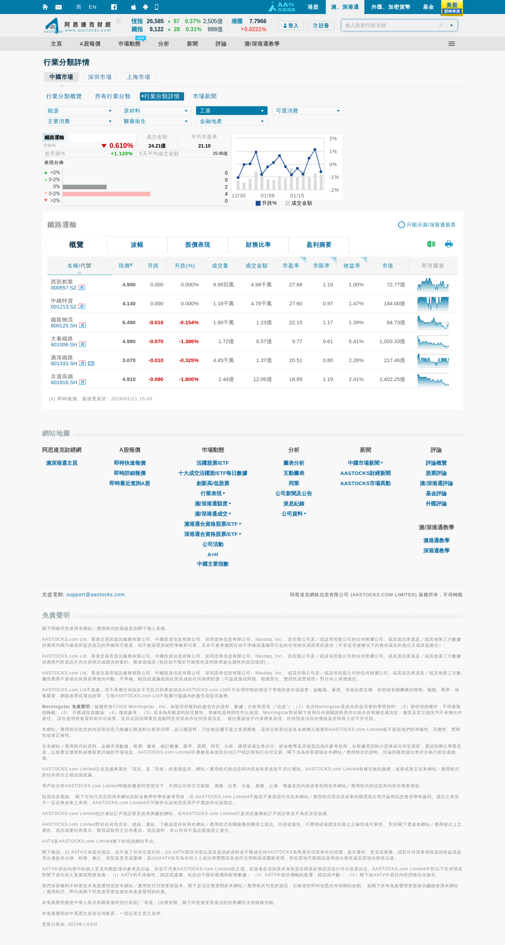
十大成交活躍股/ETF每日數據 (213, 473)
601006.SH (64, 344)
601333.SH (64, 363)
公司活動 (212, 544)
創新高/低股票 (212, 483)
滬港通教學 (436, 540)
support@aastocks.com (96, 594)
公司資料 (294, 514)
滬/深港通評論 (436, 483)
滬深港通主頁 (62, 463)
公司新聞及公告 (293, 493)
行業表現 (213, 493)
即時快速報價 (130, 463)
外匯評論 (436, 504)
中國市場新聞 (365, 463)
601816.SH (64, 382)
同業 (294, 483)
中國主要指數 (213, 564)
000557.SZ (63, 288)
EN (93, 7)
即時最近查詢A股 (129, 483)
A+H (212, 554)
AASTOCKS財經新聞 (365, 473)
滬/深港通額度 (213, 504)
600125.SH (64, 325)
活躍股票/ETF (212, 463)
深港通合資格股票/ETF (212, 534)
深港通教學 (436, 550)
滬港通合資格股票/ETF (212, 524)
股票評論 (436, 473)
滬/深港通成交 (213, 514)
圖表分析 (293, 463)
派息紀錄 (293, 504)
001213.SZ (63, 307)
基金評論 (436, 493)
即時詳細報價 (130, 473)
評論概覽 (436, 463)
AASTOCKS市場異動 (365, 483)
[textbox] (399, 25)
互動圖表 (293, 473)
